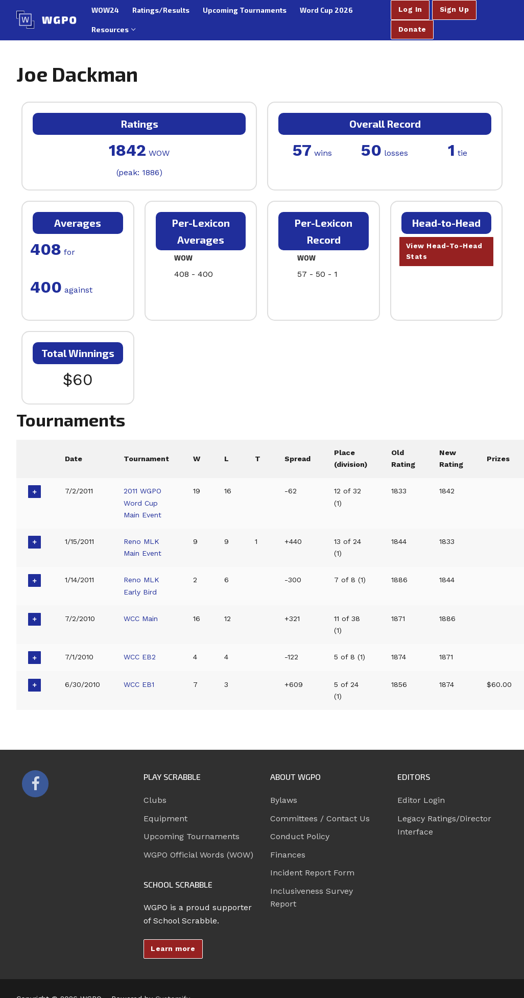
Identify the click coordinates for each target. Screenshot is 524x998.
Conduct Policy (299, 836)
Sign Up (454, 9)
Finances (287, 855)
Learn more (173, 948)
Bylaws (283, 800)
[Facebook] (35, 783)
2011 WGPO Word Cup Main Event (143, 503)
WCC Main (142, 618)
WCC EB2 (140, 657)
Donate (412, 29)
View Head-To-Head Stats (444, 251)
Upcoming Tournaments (192, 836)
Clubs (155, 800)
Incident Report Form (312, 872)
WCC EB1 (140, 684)
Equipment (165, 818)
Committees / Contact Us (320, 818)
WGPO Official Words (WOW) (198, 855)
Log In (410, 9)
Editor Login (421, 800)
